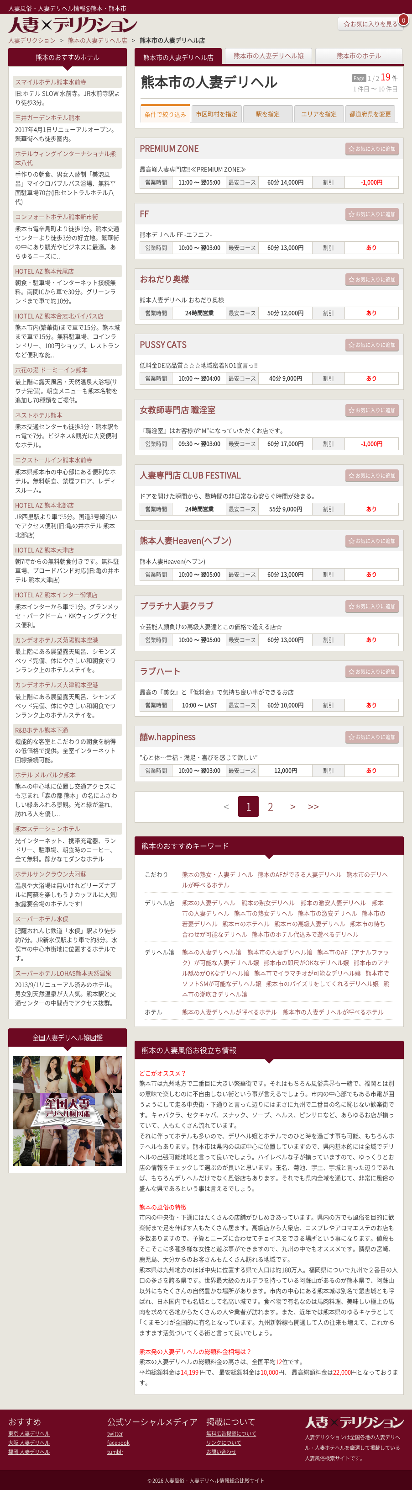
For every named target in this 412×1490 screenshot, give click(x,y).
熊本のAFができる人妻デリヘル (300, 874)
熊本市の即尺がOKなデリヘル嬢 (306, 962)
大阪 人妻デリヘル (28, 1442)
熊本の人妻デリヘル (208, 903)
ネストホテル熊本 (39, 414)
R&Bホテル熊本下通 (41, 729)
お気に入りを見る (371, 23)
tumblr (115, 1451)
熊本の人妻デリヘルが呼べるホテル (229, 1012)
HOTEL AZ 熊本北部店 (44, 504)
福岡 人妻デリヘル (28, 1451)
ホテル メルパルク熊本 (45, 774)
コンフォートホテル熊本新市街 (56, 216)
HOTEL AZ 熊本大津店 (44, 549)
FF (144, 214)
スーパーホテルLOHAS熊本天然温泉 (63, 972)
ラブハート (160, 671)
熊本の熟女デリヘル (268, 903)
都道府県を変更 (370, 114)
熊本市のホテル (359, 55)
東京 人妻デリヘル (28, 1433)
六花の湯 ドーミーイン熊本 (51, 369)
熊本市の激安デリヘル (327, 913)
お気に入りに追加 (372, 149)
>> (313, 806)
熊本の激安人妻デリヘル (333, 903)
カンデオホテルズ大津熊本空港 (56, 684)
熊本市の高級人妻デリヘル (309, 924)
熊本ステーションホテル (47, 828)
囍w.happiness (167, 737)
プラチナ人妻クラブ (177, 606)
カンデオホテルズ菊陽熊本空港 (56, 639)
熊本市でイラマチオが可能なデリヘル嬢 (307, 973)
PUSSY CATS (163, 345)
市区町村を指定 (216, 114)
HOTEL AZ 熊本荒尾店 (44, 270)
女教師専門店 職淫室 (177, 410)
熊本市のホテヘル (246, 924)
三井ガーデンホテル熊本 (47, 117)
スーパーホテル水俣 (41, 918)
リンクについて (223, 1442)
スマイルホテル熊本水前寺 (50, 81)
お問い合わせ (221, 1451)
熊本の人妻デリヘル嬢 (211, 952)
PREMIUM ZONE (169, 149)
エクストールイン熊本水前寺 (53, 459)
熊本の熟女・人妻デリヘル (217, 874)
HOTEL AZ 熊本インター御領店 (56, 594)
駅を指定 (268, 114)
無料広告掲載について (231, 1433)
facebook (118, 1442)
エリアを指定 (319, 114)
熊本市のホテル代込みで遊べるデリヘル (305, 934)
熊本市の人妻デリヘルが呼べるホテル (333, 1012)
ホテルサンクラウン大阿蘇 (50, 873)
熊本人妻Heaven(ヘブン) (185, 541)
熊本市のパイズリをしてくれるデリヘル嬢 (322, 983)
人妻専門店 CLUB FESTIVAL (190, 475)
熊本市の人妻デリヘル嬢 (269, 55)
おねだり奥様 (164, 279)
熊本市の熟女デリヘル (263, 913)
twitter (115, 1433)
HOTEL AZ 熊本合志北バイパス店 (59, 315)
